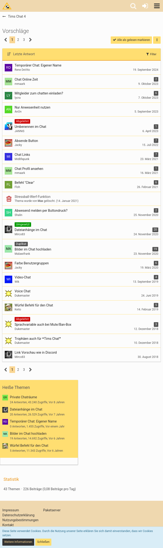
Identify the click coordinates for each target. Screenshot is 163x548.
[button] (157, 6)
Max (40, 201)
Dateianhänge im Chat (26, 409)
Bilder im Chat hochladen (28, 433)
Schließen (43, 542)
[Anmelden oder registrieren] (145, 6)
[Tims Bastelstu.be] (6, 6)
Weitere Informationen (18, 542)
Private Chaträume (23, 397)
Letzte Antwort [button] (24, 54)
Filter (151, 54)
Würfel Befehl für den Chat (29, 445)
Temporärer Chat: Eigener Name (33, 421)
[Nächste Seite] (30, 39)
